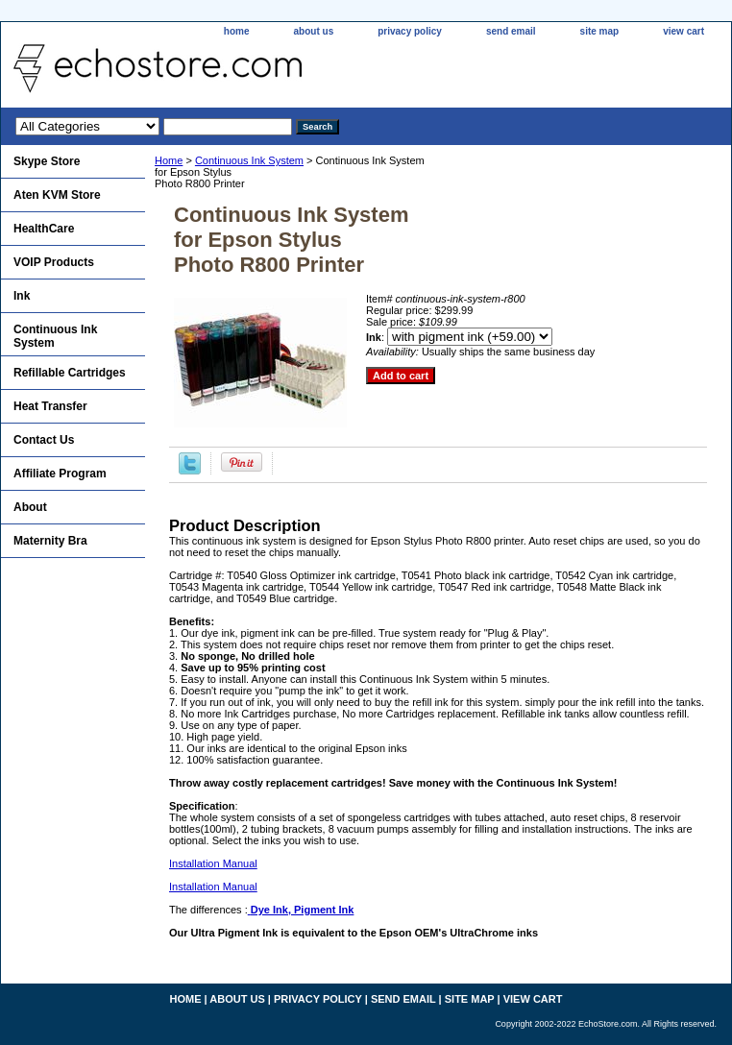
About (30, 507)
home (237, 31)
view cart (683, 31)
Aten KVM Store (57, 195)
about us (314, 31)
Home (169, 160)
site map (600, 31)
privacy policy (410, 31)
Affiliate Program (60, 473)
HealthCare (43, 228)
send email (511, 31)
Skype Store (46, 161)
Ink (21, 296)
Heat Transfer (50, 406)
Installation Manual (213, 863)
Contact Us (43, 440)
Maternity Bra (50, 540)
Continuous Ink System (249, 160)
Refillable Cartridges (69, 372)
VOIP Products (53, 262)
